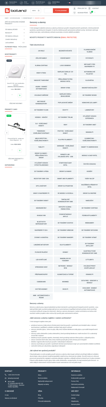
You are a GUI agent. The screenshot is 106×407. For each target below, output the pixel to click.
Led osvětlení (9, 42)
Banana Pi (8, 33)
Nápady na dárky (43, 384)
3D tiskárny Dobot (41, 200)
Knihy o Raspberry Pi (41, 193)
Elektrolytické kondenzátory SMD (89, 252)
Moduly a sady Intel (89, 155)
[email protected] (68, 37)
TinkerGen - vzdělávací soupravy (41, 132)
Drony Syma (65, 88)
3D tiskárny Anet (89, 125)
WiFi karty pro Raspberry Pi (89, 65)
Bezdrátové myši (65, 51)
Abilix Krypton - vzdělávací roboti (41, 139)
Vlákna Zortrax (41, 65)
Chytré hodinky (41, 289)
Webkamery (89, 223)
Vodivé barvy (65, 58)
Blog (39, 395)
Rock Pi (65, 289)
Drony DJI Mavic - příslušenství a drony (41, 155)
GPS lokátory (41, 186)
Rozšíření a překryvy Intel (89, 186)
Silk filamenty (65, 245)
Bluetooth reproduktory (41, 223)
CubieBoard (41, 282)
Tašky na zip (89, 178)
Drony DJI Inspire (89, 193)
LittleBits (90, 259)
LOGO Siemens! (65, 65)
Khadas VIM (41, 215)
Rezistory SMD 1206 (41, 178)
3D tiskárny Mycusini (89, 230)
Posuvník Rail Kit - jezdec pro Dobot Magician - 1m (16, 139)
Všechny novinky (15, 103)
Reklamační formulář (77, 387)
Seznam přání (75, 404)
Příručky (40, 398)
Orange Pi (89, 274)
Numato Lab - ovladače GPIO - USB (65, 155)
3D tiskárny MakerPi (65, 237)
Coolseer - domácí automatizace (90, 289)
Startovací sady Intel (65, 164)
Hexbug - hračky (41, 117)
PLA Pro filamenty (65, 139)
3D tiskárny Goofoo (65, 223)
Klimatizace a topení (65, 274)
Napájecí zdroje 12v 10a (65, 73)
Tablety (41, 147)
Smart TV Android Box (89, 147)
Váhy (65, 125)
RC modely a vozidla (65, 193)
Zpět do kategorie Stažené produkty (15, 22)
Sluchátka (89, 80)
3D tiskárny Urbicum (11, 36)
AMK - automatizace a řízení (41, 296)
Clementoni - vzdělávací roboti (90, 139)
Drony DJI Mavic (65, 171)
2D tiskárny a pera (41, 171)
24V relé (41, 51)
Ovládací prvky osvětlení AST (90, 267)
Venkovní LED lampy (89, 102)
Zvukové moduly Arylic (65, 215)
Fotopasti (89, 58)
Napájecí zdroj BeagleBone (65, 95)
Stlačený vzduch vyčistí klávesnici (41, 164)
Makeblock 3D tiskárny (65, 259)
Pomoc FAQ (75, 381)
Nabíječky (89, 200)
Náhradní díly (41, 208)
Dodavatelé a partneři (78, 378)
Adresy (73, 398)
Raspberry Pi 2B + (41, 230)
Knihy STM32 (41, 73)
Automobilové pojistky (89, 73)
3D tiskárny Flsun (41, 110)
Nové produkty (42, 378)
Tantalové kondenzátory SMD (65, 200)
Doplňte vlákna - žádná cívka (65, 208)
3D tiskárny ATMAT (90, 237)
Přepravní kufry (41, 274)
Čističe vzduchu (89, 164)
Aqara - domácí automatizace (41, 88)
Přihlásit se (82, 8)
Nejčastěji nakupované (45, 381)
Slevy (39, 375)
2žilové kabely (41, 58)
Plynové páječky (41, 252)
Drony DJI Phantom (65, 186)
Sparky (65, 252)
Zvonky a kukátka (41, 237)
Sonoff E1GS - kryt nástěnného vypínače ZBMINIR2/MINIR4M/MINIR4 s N (15, 85)
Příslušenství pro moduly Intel (65, 80)
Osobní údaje (75, 395)
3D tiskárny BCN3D (11, 29)
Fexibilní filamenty (89, 215)
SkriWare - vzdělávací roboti (65, 147)
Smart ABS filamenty (65, 178)
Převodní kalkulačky (44, 401)
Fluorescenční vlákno (89, 51)
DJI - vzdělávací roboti (41, 125)
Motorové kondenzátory (41, 102)
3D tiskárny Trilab (65, 117)
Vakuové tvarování (41, 80)
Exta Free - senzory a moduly (89, 282)
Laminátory (89, 110)
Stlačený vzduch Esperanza (89, 117)
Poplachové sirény (65, 102)
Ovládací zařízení (41, 95)
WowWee (65, 282)
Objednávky (75, 401)
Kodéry (89, 171)
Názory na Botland (11, 398)
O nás (7, 395)
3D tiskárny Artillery (89, 245)
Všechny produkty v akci (15, 159)
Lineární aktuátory (11, 39)
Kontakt (95, 8)
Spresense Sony (41, 267)
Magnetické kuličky (89, 88)
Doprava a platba (76, 375)
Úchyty (65, 110)
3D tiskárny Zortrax (90, 208)
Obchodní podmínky (77, 384)
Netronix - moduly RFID (65, 267)
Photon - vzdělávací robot (65, 132)
